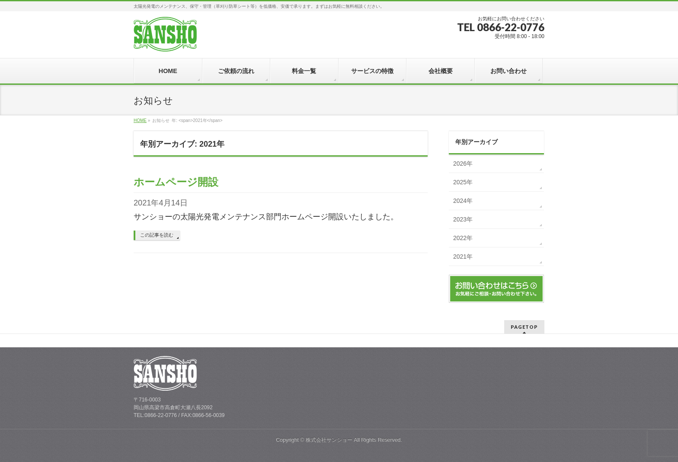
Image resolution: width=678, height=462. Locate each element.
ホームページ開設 (176, 182)
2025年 (463, 182)
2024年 (463, 200)
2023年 (463, 219)
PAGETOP (524, 327)
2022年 (463, 237)
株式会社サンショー (329, 440)
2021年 (463, 256)
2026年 (463, 163)
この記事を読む (156, 234)
